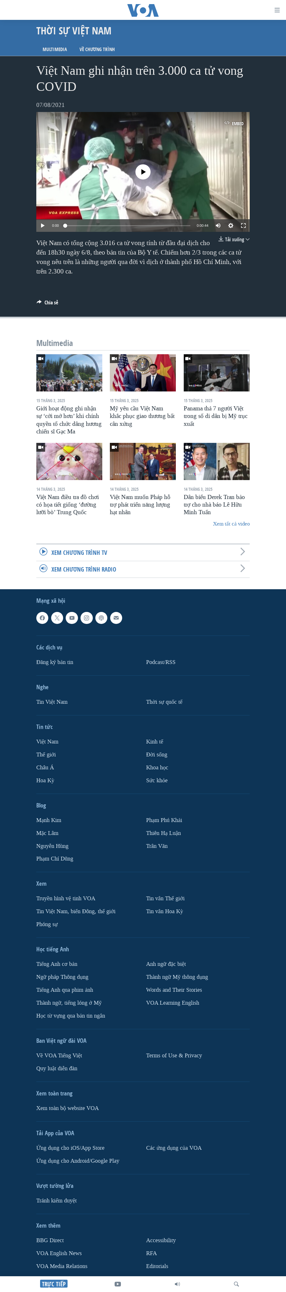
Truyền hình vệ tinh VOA (65, 898)
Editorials (157, 1266)
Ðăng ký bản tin (54, 662)
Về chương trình (97, 49)
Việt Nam (47, 741)
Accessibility (161, 1240)
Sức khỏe (157, 780)
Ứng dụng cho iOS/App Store (70, 1148)
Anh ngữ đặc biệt (166, 964)
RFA (151, 1253)
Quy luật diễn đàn (56, 1068)
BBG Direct (50, 1240)
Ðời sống (156, 754)
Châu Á (45, 767)
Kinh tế (154, 741)
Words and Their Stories (174, 990)
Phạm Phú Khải (164, 820)
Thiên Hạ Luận (163, 833)
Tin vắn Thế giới (165, 898)
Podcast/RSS (161, 662)
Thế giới (46, 754)
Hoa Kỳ (45, 780)
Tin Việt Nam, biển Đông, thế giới (76, 911)
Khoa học (157, 767)
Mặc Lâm (47, 833)
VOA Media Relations (61, 1266)
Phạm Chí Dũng (54, 859)
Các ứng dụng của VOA (174, 1148)
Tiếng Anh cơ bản (56, 964)
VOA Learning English (172, 1003)
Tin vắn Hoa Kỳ (164, 911)
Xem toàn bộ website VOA (67, 1108)
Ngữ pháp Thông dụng (62, 977)
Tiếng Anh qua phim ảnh (64, 990)
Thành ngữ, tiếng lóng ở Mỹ (69, 1003)
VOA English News (59, 1253)
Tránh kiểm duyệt (56, 1200)
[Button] (47, 304)
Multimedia (55, 49)
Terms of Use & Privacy (174, 1055)
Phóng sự (47, 924)
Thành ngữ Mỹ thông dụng (177, 977)
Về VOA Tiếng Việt (59, 1055)
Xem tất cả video (231, 523)
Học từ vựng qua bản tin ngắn (70, 1015)
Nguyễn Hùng (52, 846)
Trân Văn (157, 846)
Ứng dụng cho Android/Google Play (77, 1161)
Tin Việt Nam (52, 702)
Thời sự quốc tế (164, 702)
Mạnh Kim (48, 820)
